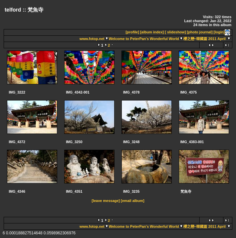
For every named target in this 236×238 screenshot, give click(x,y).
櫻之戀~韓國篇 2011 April (204, 39)
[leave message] (106, 201)
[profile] (132, 32)
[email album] (132, 201)
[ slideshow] (175, 32)
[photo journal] (200, 32)
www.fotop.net (91, 39)
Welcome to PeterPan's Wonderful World (144, 39)
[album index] (152, 32)
